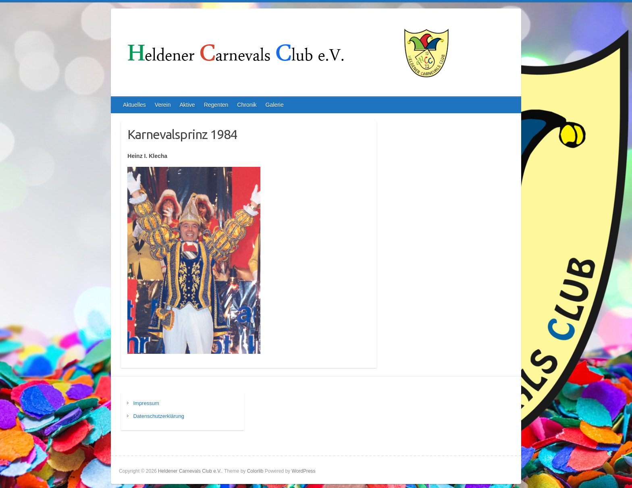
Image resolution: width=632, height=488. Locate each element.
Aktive (187, 105)
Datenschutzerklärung (158, 416)
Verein (163, 105)
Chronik (246, 105)
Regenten (216, 105)
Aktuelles (134, 105)
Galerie (275, 105)
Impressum (146, 403)
